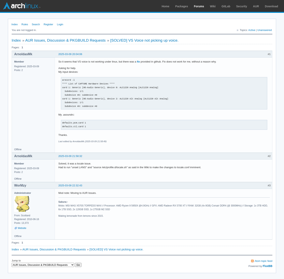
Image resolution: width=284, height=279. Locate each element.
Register (48, 24)
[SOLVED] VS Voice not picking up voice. (144, 40)
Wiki (213, 6)
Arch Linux (21, 6)
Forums (199, 6)
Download (271, 6)
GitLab (225, 6)
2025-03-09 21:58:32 (70, 156)
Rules (24, 24)
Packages (181, 6)
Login (60, 24)
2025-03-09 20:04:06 (70, 54)
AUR (256, 6)
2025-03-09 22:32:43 (70, 185)
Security (241, 6)
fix (138, 61)
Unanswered (264, 30)
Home (165, 6)
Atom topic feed (263, 260)
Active (251, 30)
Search (36, 24)
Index (14, 24)
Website (22, 228)
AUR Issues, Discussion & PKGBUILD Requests (65, 40)
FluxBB (267, 266)
